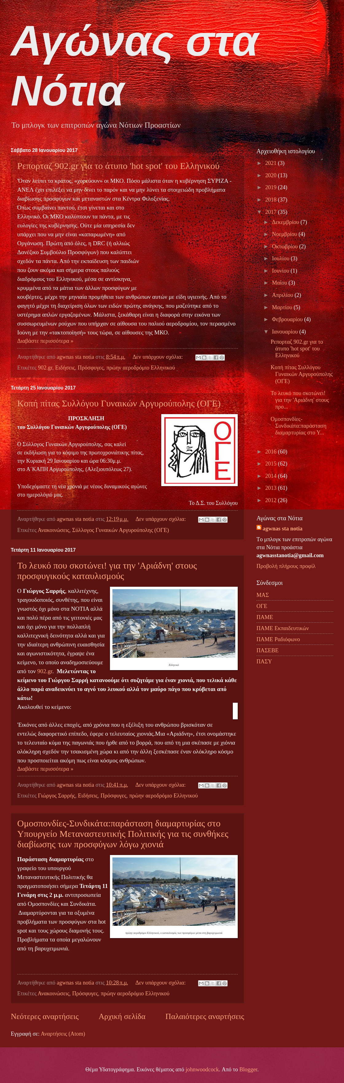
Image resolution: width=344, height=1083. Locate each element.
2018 (271, 200)
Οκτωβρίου (285, 246)
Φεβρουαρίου (288, 319)
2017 (271, 212)
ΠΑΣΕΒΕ (267, 650)
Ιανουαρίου (285, 332)
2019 (271, 187)
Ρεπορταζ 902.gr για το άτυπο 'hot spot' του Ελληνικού (118, 166)
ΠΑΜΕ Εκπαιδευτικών (282, 628)
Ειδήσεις (65, 368)
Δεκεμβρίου (286, 222)
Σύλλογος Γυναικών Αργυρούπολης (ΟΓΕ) (120, 530)
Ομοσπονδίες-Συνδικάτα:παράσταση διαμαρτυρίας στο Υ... (298, 426)
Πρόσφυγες (91, 368)
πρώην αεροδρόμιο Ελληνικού (140, 368)
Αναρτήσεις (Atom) (63, 1034)
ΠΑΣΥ (264, 661)
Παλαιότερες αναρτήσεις (205, 1016)
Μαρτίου (283, 307)
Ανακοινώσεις (53, 530)
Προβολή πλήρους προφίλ (285, 566)
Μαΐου (280, 283)
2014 (271, 476)
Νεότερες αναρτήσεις (45, 1016)
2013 (271, 488)
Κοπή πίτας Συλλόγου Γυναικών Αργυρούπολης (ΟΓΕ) (119, 403)
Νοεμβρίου (285, 234)
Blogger (248, 1069)
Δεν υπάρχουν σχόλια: (158, 357)
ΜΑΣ (262, 595)
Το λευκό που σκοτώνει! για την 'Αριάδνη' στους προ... (300, 400)
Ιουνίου (281, 271)
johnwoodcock (202, 1069)
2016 (271, 452)
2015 (271, 464)
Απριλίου (283, 295)
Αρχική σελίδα (122, 1016)
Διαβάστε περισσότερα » (45, 341)
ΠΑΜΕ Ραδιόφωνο (278, 639)
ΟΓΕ (261, 606)
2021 (271, 163)
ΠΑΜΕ (264, 617)
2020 (271, 175)
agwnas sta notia (283, 529)
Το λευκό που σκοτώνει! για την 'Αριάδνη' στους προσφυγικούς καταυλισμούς (107, 570)
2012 (271, 500)
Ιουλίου (281, 258)
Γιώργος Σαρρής (56, 796)
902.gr (45, 368)
